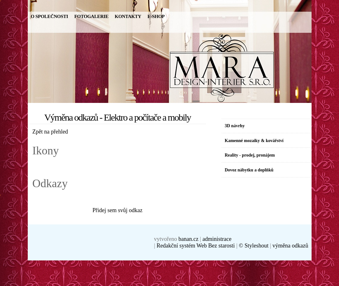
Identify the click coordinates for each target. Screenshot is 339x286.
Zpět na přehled (50, 131)
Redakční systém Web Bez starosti (195, 245)
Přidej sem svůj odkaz (117, 210)
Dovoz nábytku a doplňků (249, 170)
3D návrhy (235, 125)
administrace (216, 239)
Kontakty (128, 16)
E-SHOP (156, 16)
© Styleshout (253, 245)
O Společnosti (49, 16)
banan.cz (188, 239)
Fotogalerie (91, 16)
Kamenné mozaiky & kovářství (254, 140)
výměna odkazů (290, 245)
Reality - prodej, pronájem (250, 155)
